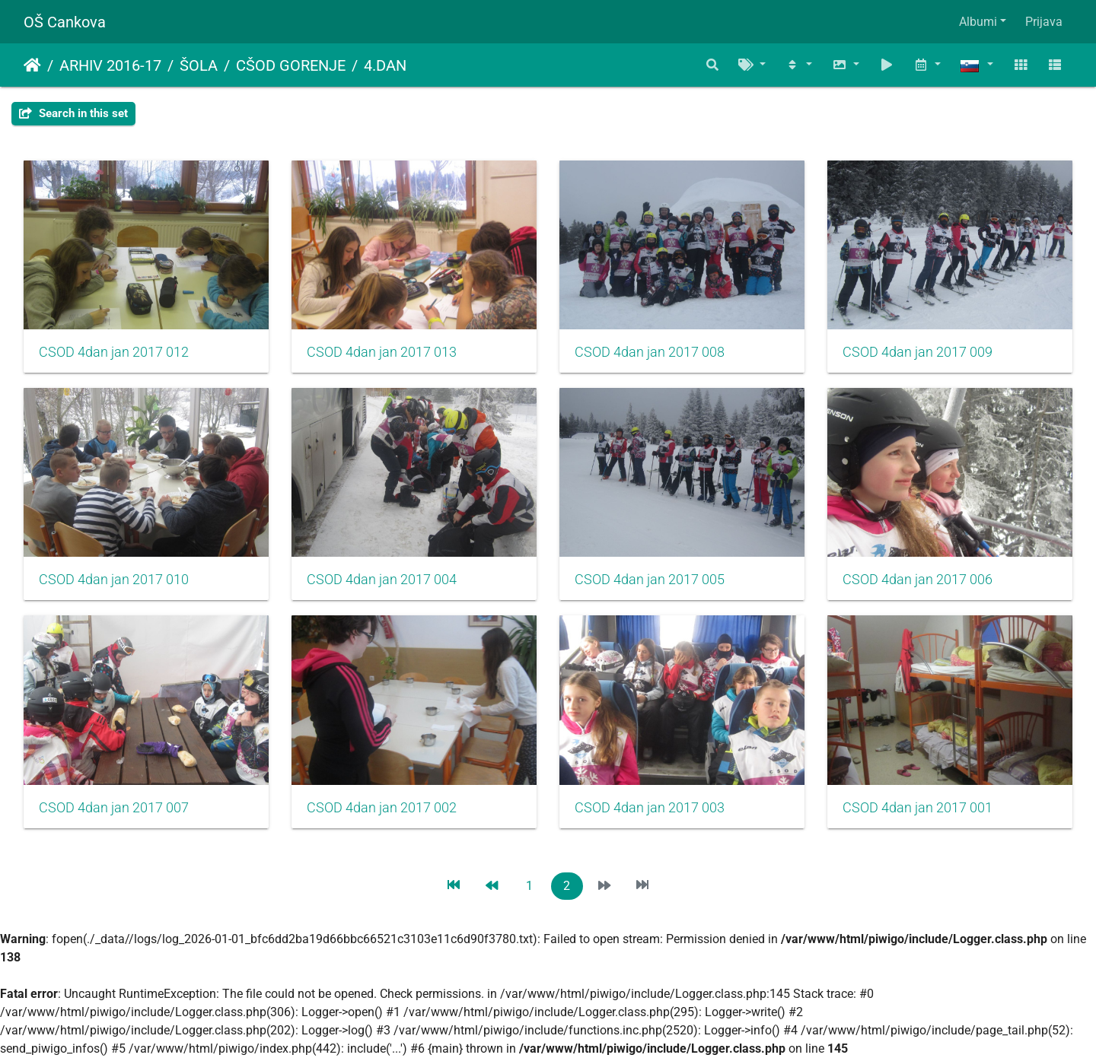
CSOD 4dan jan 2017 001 (917, 807)
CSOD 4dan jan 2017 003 (650, 807)
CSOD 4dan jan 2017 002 (382, 807)
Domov (32, 65)
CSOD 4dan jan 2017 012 (114, 352)
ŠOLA (199, 65)
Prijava (1044, 21)
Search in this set (73, 113)
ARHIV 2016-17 (110, 65)
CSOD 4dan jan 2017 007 (114, 807)
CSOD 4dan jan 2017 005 (650, 579)
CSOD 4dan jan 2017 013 (382, 352)
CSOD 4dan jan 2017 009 (917, 352)
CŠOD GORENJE (291, 65)
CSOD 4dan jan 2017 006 (917, 579)
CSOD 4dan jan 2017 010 (114, 579)
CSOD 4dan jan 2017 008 (650, 352)
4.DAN (385, 65)
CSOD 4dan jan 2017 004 (382, 579)
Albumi (978, 21)
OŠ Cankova (65, 22)
